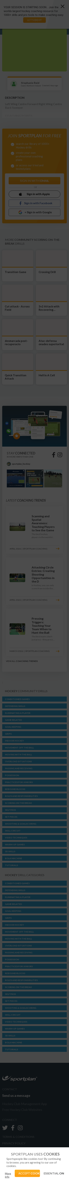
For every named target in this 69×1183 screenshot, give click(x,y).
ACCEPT (29, 1173)
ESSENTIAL (54, 1173)
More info (8, 1175)
